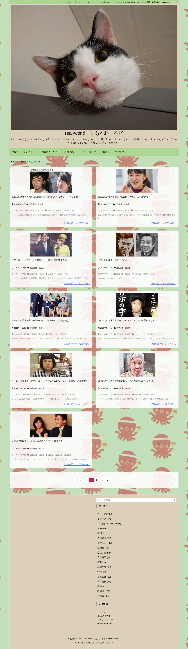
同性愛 (59, 274)
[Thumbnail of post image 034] (137, 245)
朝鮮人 (56, 334)
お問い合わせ (106, 2)
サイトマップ (119, 2)
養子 (152, 395)
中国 (102, 533)
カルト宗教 (104, 514)
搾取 (102, 562)
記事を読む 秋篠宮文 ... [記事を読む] (77, 344)
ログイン (101, 611)
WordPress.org (104, 623)
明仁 (152, 274)
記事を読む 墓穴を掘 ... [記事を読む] (77, 283)
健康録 (103, 548)
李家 (66, 274)
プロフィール (78, 2)
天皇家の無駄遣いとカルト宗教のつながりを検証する (37, 441)
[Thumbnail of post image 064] (137, 181)
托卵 (151, 210)
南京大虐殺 (105, 552)
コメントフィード (106, 619)
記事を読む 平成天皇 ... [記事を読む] (163, 283)
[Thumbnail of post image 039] (137, 365)
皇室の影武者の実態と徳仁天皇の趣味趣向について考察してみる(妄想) (45, 197)
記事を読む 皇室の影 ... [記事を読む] (77, 223)
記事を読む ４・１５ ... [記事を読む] (77, 404)
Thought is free (107, 643)
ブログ (68, 2)
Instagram (139, 2)
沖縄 (102, 572)
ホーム (15, 162)
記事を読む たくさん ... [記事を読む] (163, 344)
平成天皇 (138, 274)
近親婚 (146, 395)
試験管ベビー (69, 210)
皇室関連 (32, 204)
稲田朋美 (67, 455)
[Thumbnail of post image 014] (51, 305)
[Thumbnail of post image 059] (51, 245)
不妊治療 (50, 210)
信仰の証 (130, 2)
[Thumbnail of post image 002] (51, 426)
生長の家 (138, 395)
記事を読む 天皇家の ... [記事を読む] (77, 464)
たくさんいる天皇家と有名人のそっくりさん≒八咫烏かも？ (126, 320)
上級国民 (51, 274)
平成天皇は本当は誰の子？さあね (114, 260)
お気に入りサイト (92, 2)
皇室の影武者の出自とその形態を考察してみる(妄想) (123, 197)
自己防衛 (104, 581)
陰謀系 (25, 162)
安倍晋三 (103, 557)
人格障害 (104, 538)
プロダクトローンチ (109, 523)
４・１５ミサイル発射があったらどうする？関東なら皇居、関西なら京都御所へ (50, 381)
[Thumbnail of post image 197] (137, 305)
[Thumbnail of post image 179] (51, 365)
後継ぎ (146, 274)
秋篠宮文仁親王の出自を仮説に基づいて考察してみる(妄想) (40, 320)
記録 (102, 586)
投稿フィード (104, 615)
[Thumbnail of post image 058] (51, 181)
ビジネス (104, 518)
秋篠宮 (63, 334)
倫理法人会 (104, 543)
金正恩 (72, 395)
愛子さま (144, 210)
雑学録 (103, 596)
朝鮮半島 (150, 334)
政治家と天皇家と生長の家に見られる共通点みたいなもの (125, 381)
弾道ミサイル (53, 395)
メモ (102, 528)
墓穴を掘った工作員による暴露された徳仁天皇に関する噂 (39, 260)
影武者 (58, 210)
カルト (137, 334)
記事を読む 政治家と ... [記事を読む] (163, 404)
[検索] (177, 2)
